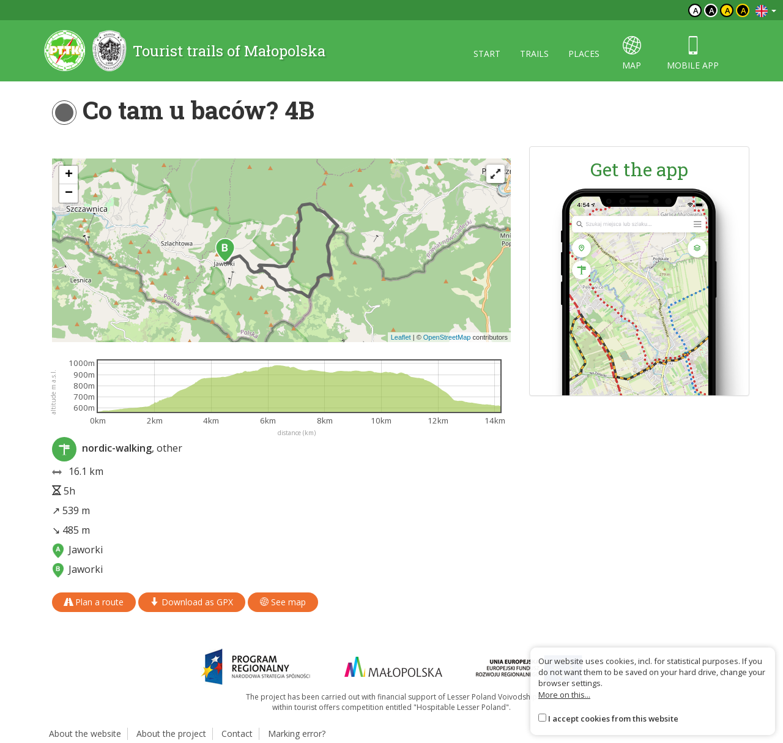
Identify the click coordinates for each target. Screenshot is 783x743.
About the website (85, 733)
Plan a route (94, 602)
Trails (534, 53)
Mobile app (693, 53)
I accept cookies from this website (613, 718)
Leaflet (401, 337)
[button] (225, 250)
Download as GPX (191, 602)
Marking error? (296, 733)
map (631, 53)
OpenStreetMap (447, 337)
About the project (171, 733)
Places (583, 53)
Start (486, 53)
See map (283, 602)
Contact (237, 733)
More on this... (564, 694)
